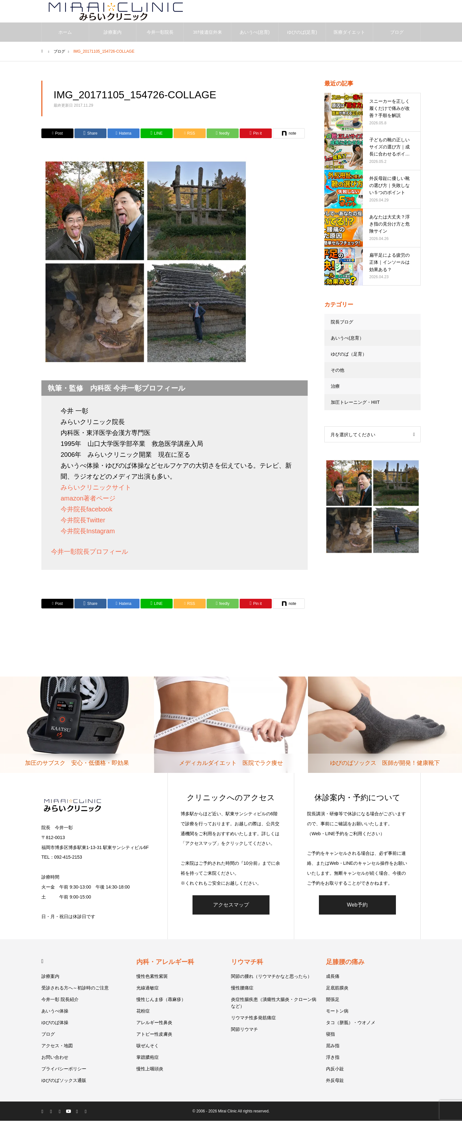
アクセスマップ (231, 908)
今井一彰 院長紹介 (60, 1002)
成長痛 (332, 979)
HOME (44, 964)
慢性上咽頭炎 (149, 1072)
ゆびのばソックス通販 (63, 1083)
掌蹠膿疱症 (147, 1060)
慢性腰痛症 (242, 991)
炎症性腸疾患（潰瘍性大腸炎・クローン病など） (273, 1006)
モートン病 (337, 1014)
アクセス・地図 (57, 1048)
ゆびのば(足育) (302, 35)
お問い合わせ (54, 1060)
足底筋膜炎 (337, 991)
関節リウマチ (244, 1032)
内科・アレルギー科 (165, 965)
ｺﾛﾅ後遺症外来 (207, 35)
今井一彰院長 (160, 35)
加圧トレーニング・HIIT (355, 405)
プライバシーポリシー (63, 1072)
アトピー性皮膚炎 (154, 1037)
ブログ (397, 35)
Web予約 (357, 908)
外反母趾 (335, 1083)
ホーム (65, 35)
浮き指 (332, 1060)
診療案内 (113, 35)
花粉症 (143, 1014)
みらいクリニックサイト (96, 490)
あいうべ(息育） (347, 341)
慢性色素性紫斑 (152, 979)
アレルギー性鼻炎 (154, 1025)
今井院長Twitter (83, 523)
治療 (335, 389)
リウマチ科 (247, 965)
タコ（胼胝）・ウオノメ (350, 1025)
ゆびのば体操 (54, 1025)
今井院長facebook (86, 512)
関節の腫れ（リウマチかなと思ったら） (271, 979)
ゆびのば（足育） (349, 357)
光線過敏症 (147, 991)
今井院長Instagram (88, 534)
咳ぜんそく (147, 1048)
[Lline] (157, 136)
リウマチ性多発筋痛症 (253, 1020)
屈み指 (332, 1048)
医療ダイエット (349, 35)
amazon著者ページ (88, 501)
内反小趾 (335, 1072)
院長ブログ (342, 325)
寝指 (330, 1037)
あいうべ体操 (54, 1014)
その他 (337, 373)
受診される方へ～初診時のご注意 (75, 991)
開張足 (332, 1002)
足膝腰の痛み (345, 965)
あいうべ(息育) (255, 35)
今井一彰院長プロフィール (89, 554)
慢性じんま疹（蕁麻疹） (161, 1002)
